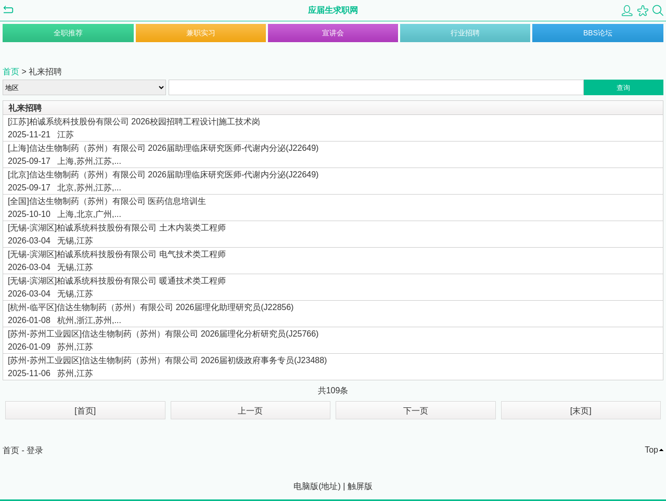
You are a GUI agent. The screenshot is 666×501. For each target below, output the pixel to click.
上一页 (250, 410)
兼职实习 (200, 33)
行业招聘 (465, 33)
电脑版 (305, 486)
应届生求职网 (333, 10)
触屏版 (360, 486)
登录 (35, 450)
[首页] (85, 410)
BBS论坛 (597, 33)
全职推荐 (68, 33)
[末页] (581, 410)
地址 (329, 486)
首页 (11, 71)
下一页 (415, 410)
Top (651, 449)
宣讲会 (333, 33)
